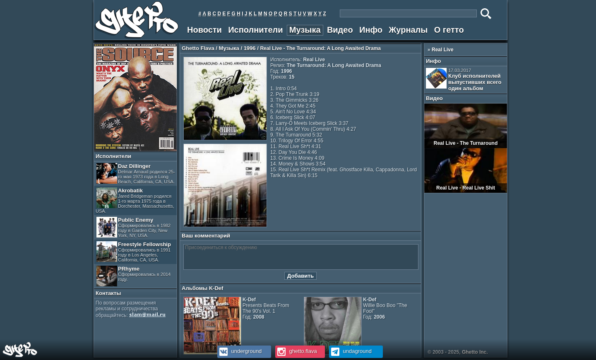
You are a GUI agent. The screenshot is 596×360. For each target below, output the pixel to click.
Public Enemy (133, 227)
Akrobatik (135, 200)
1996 (250, 48)
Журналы (408, 29)
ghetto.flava (296, 351)
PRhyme (133, 276)
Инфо (370, 29)
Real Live (443, 50)
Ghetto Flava (198, 48)
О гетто (449, 29)
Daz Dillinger (135, 173)
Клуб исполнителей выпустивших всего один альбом (463, 79)
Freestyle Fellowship (133, 251)
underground (239, 351)
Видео (340, 29)
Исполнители (255, 29)
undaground (350, 351)
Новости (204, 29)
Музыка (305, 29)
